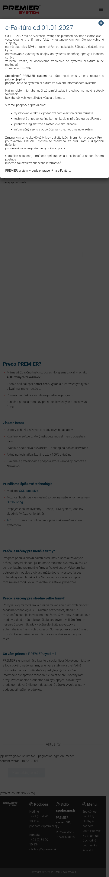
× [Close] (101, 23)
